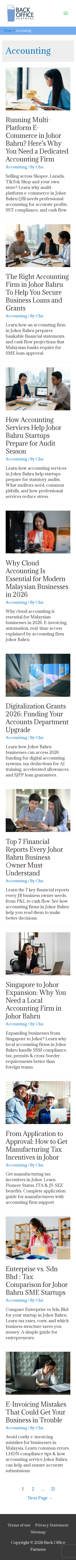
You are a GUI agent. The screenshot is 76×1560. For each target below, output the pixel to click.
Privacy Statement (52, 1525)
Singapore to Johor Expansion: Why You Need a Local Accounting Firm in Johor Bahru (36, 1000)
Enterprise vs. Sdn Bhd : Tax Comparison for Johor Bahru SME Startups (37, 1281)
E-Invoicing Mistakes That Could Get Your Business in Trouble (36, 1412)
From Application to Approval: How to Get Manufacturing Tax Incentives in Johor (36, 1145)
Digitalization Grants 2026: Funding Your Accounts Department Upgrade (37, 718)
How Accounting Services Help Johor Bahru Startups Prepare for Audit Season (33, 435)
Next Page (40, 1498)
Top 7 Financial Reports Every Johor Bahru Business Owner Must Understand (34, 857)
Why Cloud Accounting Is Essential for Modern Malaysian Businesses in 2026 (37, 579)
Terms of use (19, 1525)
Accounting (16, 166)
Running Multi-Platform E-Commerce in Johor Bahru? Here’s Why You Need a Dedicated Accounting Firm (37, 139)
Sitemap (38, 1531)
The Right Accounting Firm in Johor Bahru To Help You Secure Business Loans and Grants (37, 292)
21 (53, 1489)
